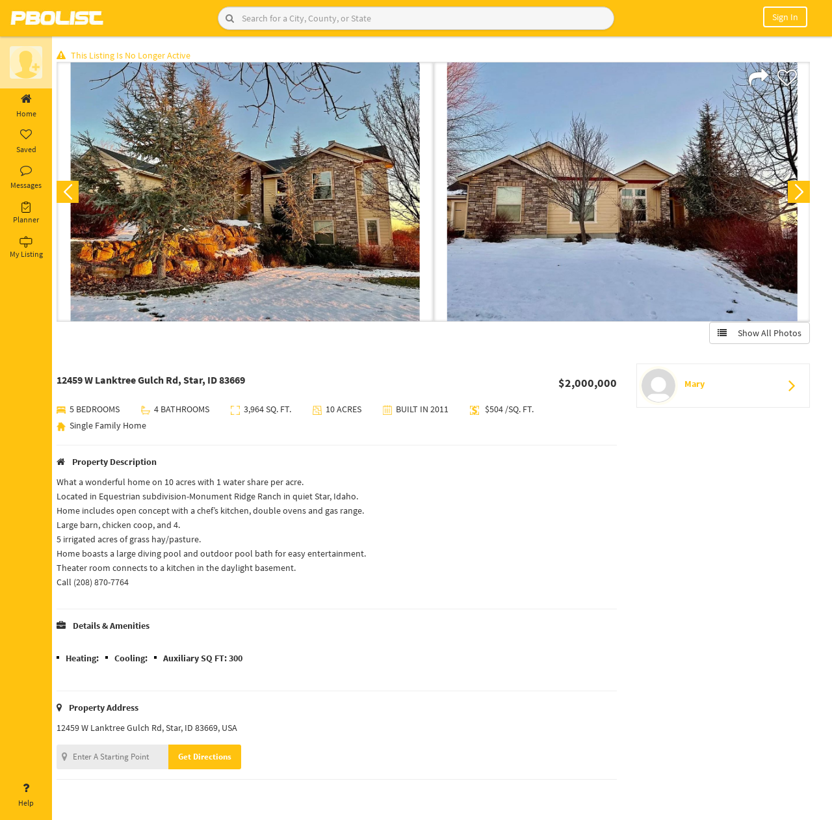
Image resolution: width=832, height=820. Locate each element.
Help (26, 795)
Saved (26, 141)
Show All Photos (759, 333)
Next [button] (798, 192)
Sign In (785, 17)
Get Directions (210, 757)
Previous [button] (73, 192)
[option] (249, 192)
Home (26, 106)
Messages (26, 177)
